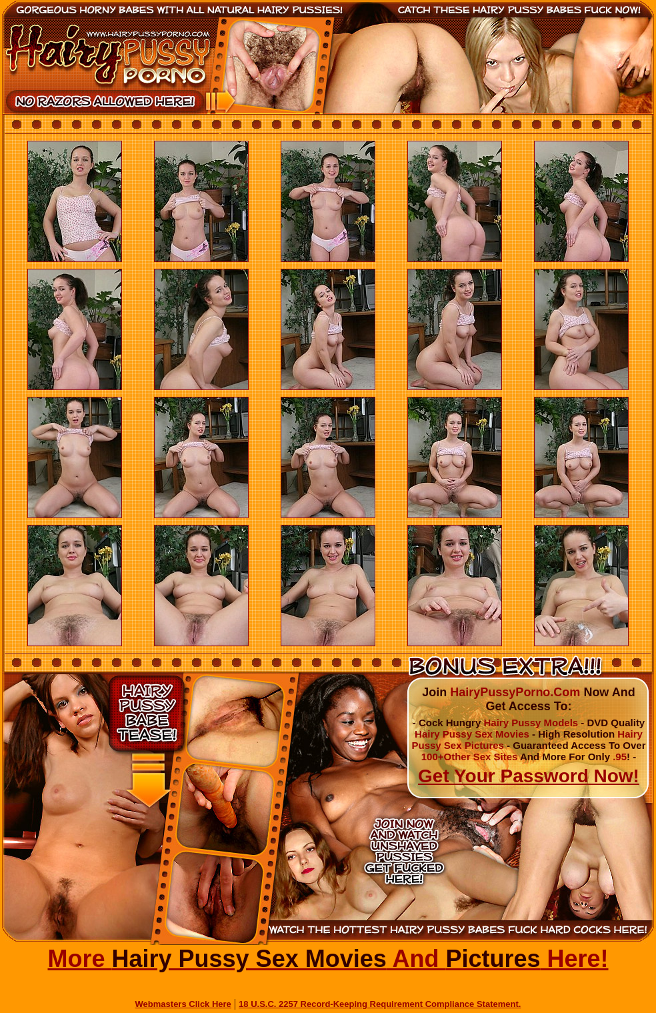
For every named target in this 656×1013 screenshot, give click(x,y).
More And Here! (327, 958)
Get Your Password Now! (528, 776)
